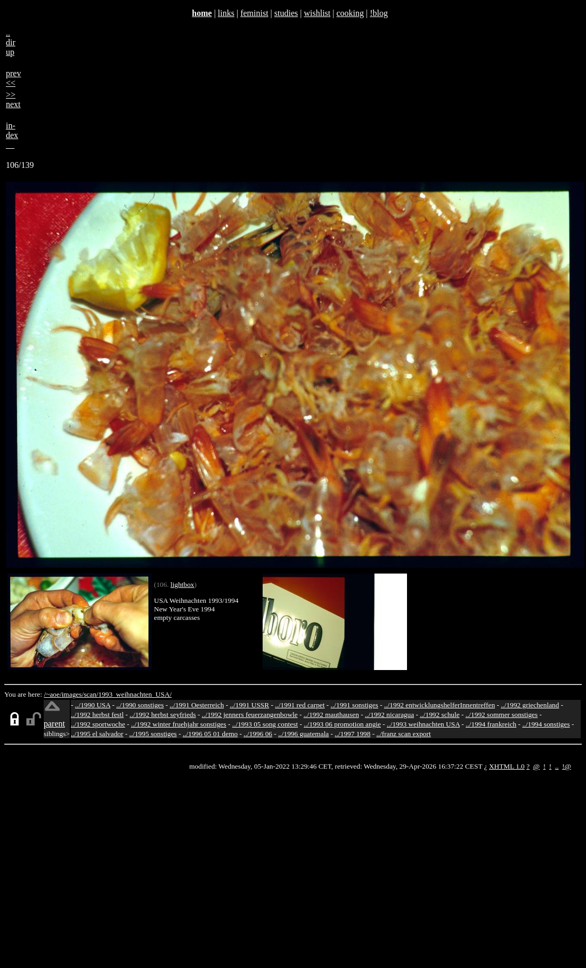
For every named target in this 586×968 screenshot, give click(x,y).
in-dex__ (12, 135)
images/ (73, 694)
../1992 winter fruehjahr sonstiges (178, 724)
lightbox (182, 584)
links (226, 13)
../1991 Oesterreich (197, 705)
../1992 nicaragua (389, 715)
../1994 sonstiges (545, 724)
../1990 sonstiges (140, 705)
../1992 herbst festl (97, 715)
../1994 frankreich (491, 724)
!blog (379, 13)
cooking (350, 13)
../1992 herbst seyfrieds (162, 715)
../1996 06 (257, 734)
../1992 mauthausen (331, 715)
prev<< (13, 78)
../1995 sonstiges (153, 734)
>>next (13, 99)
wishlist (317, 13)
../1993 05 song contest (265, 724)
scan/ (91, 694)
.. (557, 766)
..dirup (10, 42)
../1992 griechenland (530, 705)
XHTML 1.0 (507, 766)
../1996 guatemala (303, 734)
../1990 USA (92, 705)
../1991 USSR (249, 705)
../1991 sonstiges (354, 705)
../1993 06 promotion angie (342, 724)
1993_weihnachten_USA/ (135, 694)
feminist (254, 13)
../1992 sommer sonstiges (502, 715)
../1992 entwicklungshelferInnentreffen (439, 705)
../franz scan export (403, 734)
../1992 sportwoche (98, 724)
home (201, 13)
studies (286, 13)
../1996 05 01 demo (210, 734)
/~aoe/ (53, 694)
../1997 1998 (352, 734)
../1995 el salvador (97, 734)
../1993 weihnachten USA (423, 724)
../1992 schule (439, 715)
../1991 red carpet (299, 705)
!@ (566, 766)
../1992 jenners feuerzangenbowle (250, 715)
